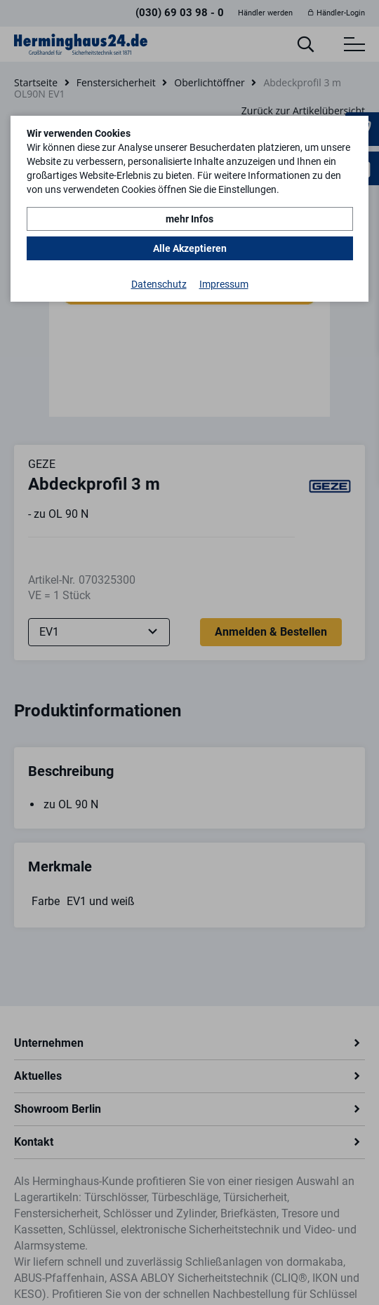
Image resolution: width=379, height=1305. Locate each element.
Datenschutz (159, 284)
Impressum (223, 284)
